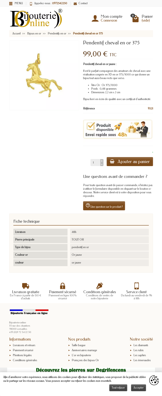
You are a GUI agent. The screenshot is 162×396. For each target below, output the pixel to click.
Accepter (138, 387)
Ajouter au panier (130, 161)
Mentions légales (22, 355)
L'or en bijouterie (81, 355)
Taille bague (78, 345)
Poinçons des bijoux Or (85, 360)
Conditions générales (25, 360)
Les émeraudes (142, 360)
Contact (80, 3)
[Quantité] (95, 162)
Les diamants (140, 345)
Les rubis (138, 350)
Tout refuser (118, 387)
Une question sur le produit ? (104, 206)
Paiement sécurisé (23, 350)
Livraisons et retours (24, 345)
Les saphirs (139, 355)
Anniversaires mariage (84, 350)
